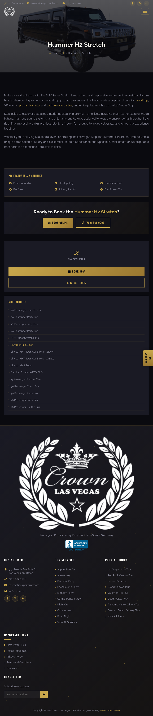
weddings (142, 100)
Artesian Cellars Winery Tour (122, 610)
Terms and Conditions (17, 662)
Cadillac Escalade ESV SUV (25, 372)
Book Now (76, 271)
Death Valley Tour (116, 598)
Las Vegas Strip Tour (118, 569)
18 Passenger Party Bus (23, 324)
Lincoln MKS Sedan (20, 365)
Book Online (58, 222)
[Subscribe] (44, 694)
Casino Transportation (68, 598)
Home (51, 53)
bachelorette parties (59, 105)
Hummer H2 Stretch (20, 344)
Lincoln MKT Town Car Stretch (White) (31, 358)
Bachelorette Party (67, 587)
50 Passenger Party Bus (23, 317)
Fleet (61, 53)
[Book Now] (148, 358)
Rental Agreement (15, 650)
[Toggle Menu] (145, 11)
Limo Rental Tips (15, 645)
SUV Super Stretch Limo (23, 338)
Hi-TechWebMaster (110, 710)
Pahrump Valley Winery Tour (122, 604)
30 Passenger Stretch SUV (24, 310)
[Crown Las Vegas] (9, 11)
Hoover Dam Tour (116, 581)
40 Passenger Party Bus (23, 331)
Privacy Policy (13, 656)
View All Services (66, 622)
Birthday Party (64, 592)
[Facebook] (132, 3)
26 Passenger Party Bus (23, 400)
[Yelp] (146, 3)
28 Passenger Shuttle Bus (24, 407)
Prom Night (62, 616)
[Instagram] (139, 3)
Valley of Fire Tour (116, 592)
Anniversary (63, 575)
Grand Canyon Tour (117, 587)
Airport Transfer (65, 569)
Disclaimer (11, 668)
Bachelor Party (64, 581)
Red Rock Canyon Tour (119, 575)
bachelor (34, 105)
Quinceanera (63, 610)
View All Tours (114, 616)
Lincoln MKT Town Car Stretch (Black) (31, 351)
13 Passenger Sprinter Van (24, 379)
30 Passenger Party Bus (23, 393)
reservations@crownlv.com (43, 3)
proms (23, 105)
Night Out (61, 604)
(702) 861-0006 (14, 3)
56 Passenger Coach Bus (23, 386)
